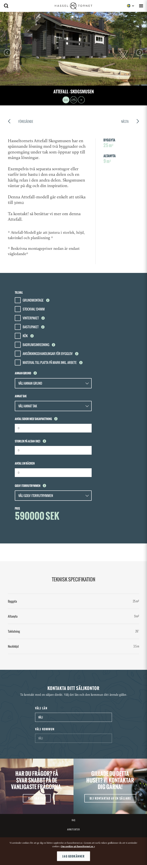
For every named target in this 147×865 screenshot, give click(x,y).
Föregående (20, 122)
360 (73, 100)
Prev (7, 52)
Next (139, 52)
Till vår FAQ (36, 798)
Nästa (130, 122)
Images (65, 100)
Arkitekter (73, 829)
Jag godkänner (73, 856)
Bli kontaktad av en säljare (110, 798)
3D (81, 100)
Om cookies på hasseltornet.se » (78, 846)
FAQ (73, 820)
